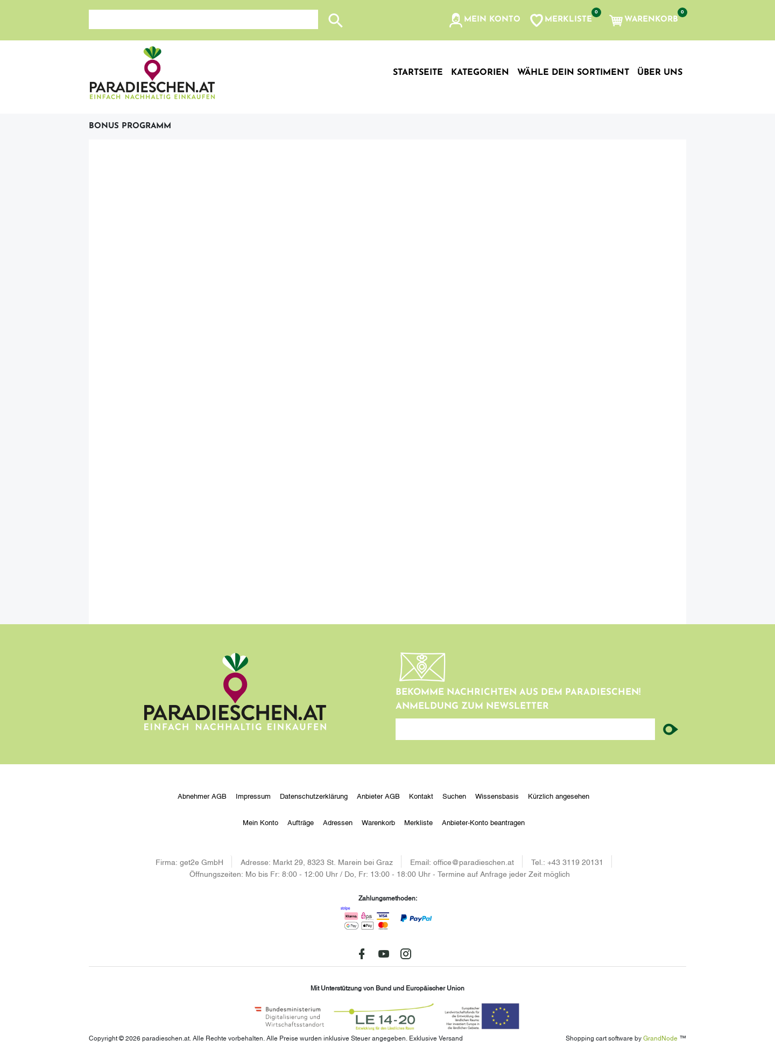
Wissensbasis (497, 795)
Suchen (454, 795)
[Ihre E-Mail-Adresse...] (525, 729)
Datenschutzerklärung (314, 795)
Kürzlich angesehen (558, 795)
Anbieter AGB (378, 795)
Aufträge (300, 821)
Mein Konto (260, 821)
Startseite (418, 72)
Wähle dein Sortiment (573, 72)
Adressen (338, 821)
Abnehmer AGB (202, 795)
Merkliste (418, 821)
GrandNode (660, 1037)
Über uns (659, 72)
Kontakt (421, 795)
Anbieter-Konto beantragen (483, 821)
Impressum (253, 795)
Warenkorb (378, 821)
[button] (484, 20)
